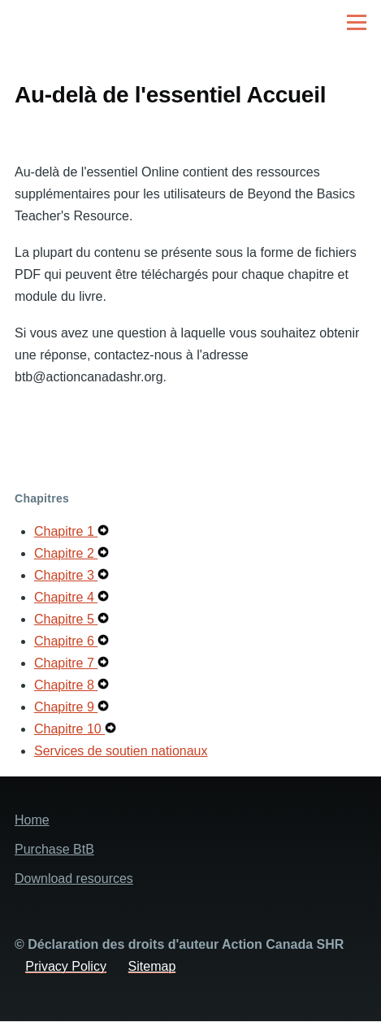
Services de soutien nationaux (120, 751)
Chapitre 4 (65, 597)
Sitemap (152, 966)
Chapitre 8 (65, 685)
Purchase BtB (54, 849)
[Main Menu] (356, 22)
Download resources (74, 878)
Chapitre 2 (65, 553)
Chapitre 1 (65, 531)
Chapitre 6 (65, 641)
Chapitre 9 (65, 707)
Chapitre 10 (69, 729)
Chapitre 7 (65, 663)
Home (32, 820)
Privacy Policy (65, 966)
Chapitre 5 (65, 619)
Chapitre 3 (65, 575)
